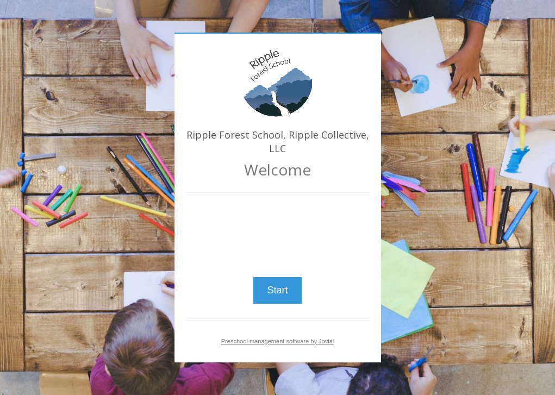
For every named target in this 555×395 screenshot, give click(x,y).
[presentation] (277, 230)
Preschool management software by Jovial (277, 341)
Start (277, 290)
